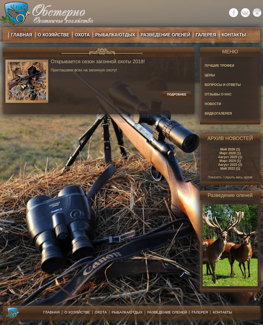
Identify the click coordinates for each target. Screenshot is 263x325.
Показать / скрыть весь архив (230, 177)
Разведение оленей (167, 312)
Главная (51, 312)
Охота (101, 312)
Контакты (222, 312)
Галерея (200, 312)
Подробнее (176, 94)
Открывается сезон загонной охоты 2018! (98, 61)
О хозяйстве (77, 312)
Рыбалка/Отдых (127, 312)
